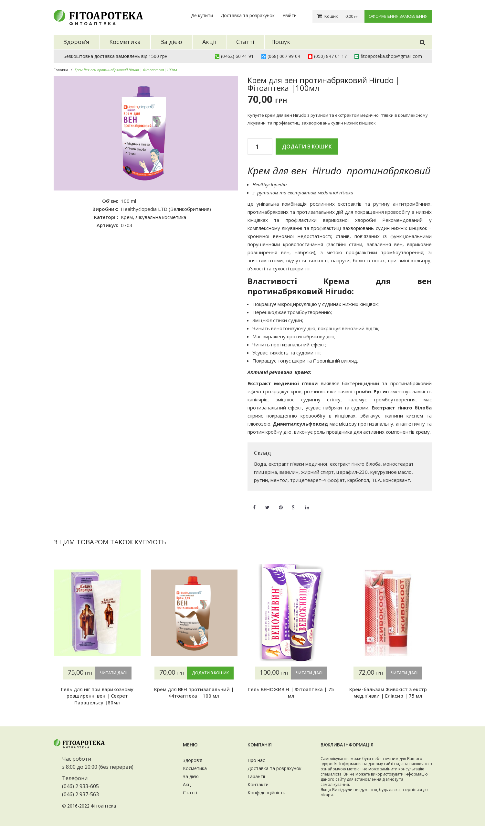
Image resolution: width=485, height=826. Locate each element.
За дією (191, 776)
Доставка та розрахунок (248, 15)
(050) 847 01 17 (330, 56)
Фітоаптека (103, 806)
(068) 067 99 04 (284, 56)
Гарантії (256, 776)
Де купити (202, 15)
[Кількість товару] (260, 147)
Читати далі (113, 673)
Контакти (258, 784)
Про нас (256, 760)
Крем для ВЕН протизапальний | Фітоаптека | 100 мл (194, 692)
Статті (190, 792)
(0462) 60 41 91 (237, 56)
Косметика (195, 768)
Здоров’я (192, 760)
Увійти (289, 15)
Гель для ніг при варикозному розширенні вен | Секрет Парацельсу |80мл (97, 696)
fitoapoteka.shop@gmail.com (391, 56)
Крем (127, 217)
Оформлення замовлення (398, 16)
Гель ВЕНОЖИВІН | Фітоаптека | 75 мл (291, 692)
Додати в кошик (307, 146)
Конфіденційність (266, 792)
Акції (188, 784)
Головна (61, 69)
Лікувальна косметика (160, 217)
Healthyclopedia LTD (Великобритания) (166, 209)
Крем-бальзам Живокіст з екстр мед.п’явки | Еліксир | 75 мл (388, 692)
